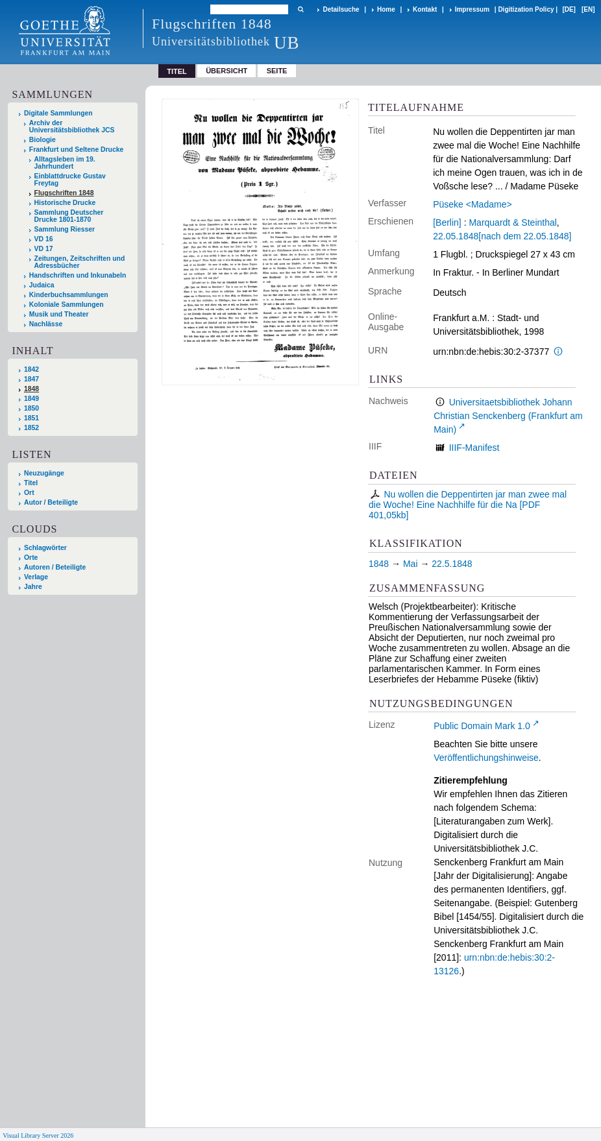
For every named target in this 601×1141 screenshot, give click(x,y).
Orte (31, 557)
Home (386, 9)
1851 (31, 418)
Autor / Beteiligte (51, 502)
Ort (29, 492)
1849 (31, 398)
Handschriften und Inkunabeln (78, 275)
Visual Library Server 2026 (38, 1135)
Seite (277, 71)
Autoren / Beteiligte (55, 567)
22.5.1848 (452, 563)
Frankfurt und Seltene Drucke (76, 149)
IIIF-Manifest (474, 447)
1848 (31, 388)
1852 (31, 427)
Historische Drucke (65, 202)
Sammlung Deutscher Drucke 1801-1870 (69, 216)
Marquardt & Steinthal (512, 222)
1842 (31, 369)
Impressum (472, 9)
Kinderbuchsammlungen (68, 294)
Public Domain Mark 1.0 (482, 726)
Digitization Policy (526, 9)
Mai (410, 563)
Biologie (42, 139)
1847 (31, 379)
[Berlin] (447, 222)
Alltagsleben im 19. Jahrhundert (64, 163)
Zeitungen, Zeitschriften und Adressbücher (79, 262)
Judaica (42, 285)
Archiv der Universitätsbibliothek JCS (72, 126)
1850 (31, 408)
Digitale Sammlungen (58, 113)
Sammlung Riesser (64, 229)
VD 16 (43, 239)
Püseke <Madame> (472, 204)
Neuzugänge (44, 473)
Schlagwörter (45, 547)
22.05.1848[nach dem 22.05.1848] (502, 236)
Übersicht (226, 71)
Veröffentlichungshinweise (486, 757)
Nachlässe (45, 324)
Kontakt (425, 9)
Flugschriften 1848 (64, 193)
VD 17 (43, 248)
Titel (31, 482)
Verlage (36, 577)
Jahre (33, 586)
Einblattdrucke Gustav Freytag (70, 180)
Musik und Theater (59, 314)
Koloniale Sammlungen (66, 304)
